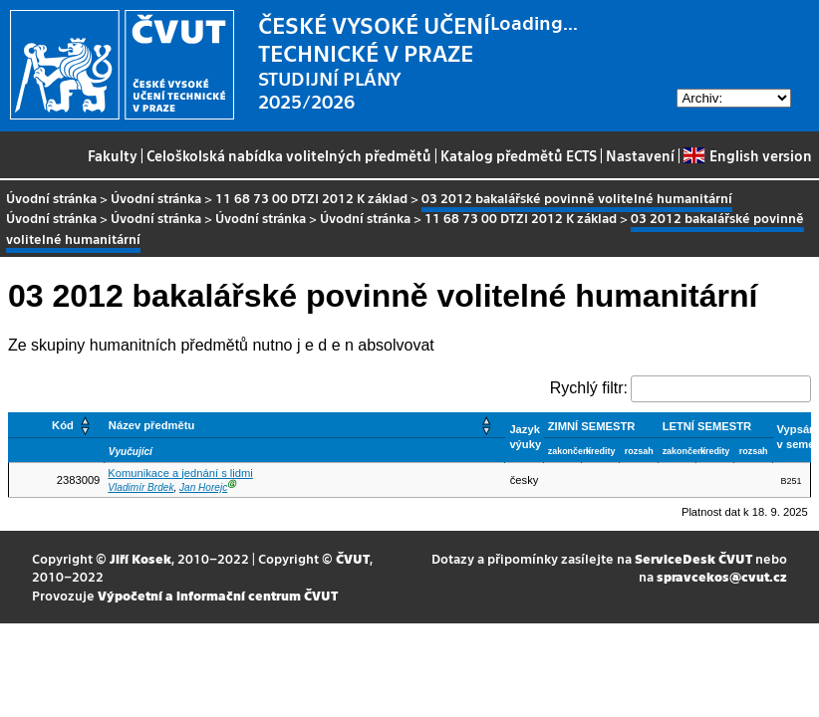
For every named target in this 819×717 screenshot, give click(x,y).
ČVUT (353, 558)
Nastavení (640, 155)
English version (747, 155)
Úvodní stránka (51, 197)
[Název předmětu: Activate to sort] (304, 424)
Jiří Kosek (140, 558)
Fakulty (112, 155)
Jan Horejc (203, 487)
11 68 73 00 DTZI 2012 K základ (311, 197)
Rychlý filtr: (589, 387)
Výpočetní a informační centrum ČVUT (218, 595)
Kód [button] (63, 425)
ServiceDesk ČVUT (693, 558)
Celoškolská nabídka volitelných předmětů (288, 155)
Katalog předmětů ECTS (518, 155)
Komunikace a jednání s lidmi (180, 473)
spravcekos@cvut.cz (722, 576)
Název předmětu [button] (151, 425)
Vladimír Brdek (140, 487)
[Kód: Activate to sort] (57, 424)
